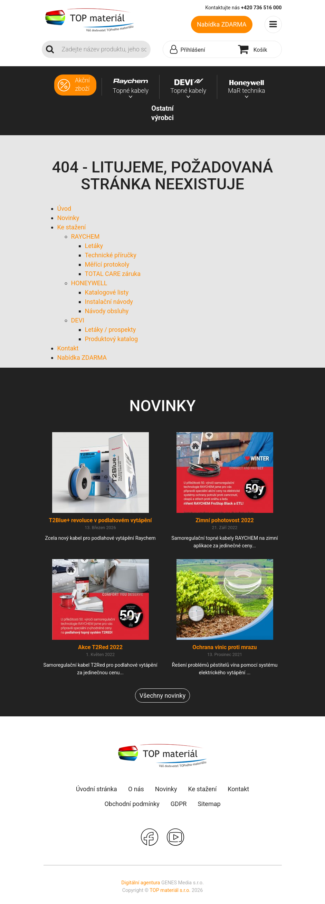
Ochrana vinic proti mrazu (224, 647)
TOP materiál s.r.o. (170, 890)
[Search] (104, 49)
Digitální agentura (140, 883)
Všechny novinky (162, 695)
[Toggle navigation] (273, 24)
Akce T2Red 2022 (100, 647)
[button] (199, 49)
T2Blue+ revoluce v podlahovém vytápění (100, 520)
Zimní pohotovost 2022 (224, 520)
